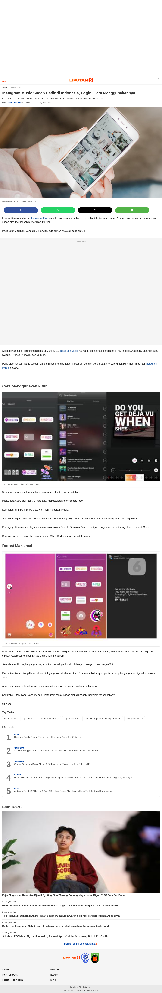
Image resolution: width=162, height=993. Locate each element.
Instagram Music (40, 218)
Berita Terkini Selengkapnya (81, 943)
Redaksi (54, 975)
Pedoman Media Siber (12, 980)
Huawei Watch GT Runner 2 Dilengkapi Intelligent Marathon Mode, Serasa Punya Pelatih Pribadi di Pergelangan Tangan (73, 777)
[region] (81, 38)
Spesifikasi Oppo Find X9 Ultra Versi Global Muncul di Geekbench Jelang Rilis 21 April (56, 750)
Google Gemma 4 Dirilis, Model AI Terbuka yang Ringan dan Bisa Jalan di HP (52, 764)
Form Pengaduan (10, 975)
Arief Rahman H (13, 103)
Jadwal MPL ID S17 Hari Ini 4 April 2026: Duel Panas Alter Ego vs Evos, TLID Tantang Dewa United (63, 791)
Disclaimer (55, 970)
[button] (21, 210)
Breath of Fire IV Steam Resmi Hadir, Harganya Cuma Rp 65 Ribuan (48, 737)
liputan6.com (87, 987)
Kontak (5, 970)
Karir (53, 980)
